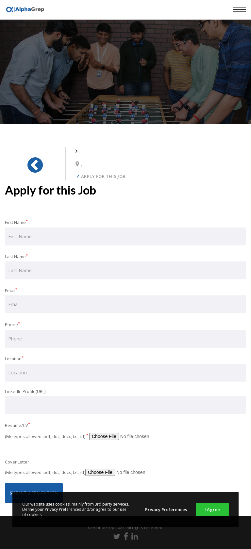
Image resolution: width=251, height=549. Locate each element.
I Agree (212, 509)
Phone (125, 334)
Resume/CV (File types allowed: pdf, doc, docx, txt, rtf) (90, 432)
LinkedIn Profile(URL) (125, 401)
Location (125, 368)
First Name (125, 231)
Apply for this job (101, 176)
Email (125, 300)
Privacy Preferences (166, 509)
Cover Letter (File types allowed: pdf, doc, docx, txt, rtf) (88, 468)
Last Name (125, 266)
